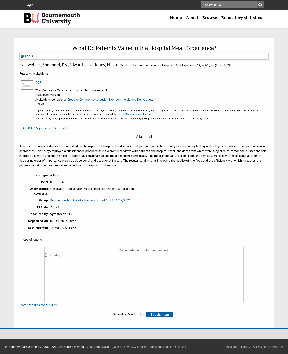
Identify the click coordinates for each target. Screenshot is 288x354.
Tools (27, 56)
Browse (209, 17)
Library (245, 347)
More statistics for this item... (39, 305)
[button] (159, 314)
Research (232, 347)
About (192, 17)
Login (29, 5)
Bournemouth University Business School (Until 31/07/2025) (91, 200)
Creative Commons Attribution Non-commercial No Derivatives (109, 99)
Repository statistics (241, 17)
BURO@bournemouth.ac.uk (136, 113)
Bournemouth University (52, 19)
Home (176, 17)
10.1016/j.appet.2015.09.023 (46, 128)
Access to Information (268, 347)
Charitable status (98, 347)
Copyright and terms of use (168, 347)
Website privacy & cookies (130, 347)
